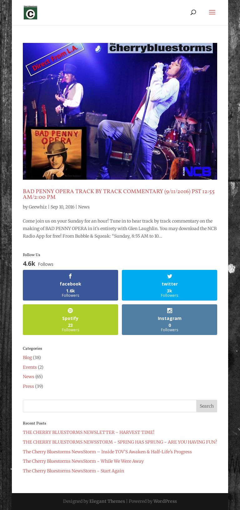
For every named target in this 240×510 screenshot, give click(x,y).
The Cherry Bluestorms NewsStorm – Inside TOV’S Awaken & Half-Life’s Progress (107, 452)
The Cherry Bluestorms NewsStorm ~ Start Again (73, 471)
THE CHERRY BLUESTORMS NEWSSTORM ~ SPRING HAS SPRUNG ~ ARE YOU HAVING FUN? (120, 442)
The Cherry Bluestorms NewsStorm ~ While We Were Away (83, 461)
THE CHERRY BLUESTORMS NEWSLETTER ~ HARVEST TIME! (88, 432)
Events (30, 367)
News (84, 207)
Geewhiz (38, 207)
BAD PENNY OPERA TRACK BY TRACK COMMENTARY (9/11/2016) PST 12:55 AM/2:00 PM (119, 194)
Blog (27, 357)
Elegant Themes (107, 501)
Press (28, 386)
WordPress (165, 501)
